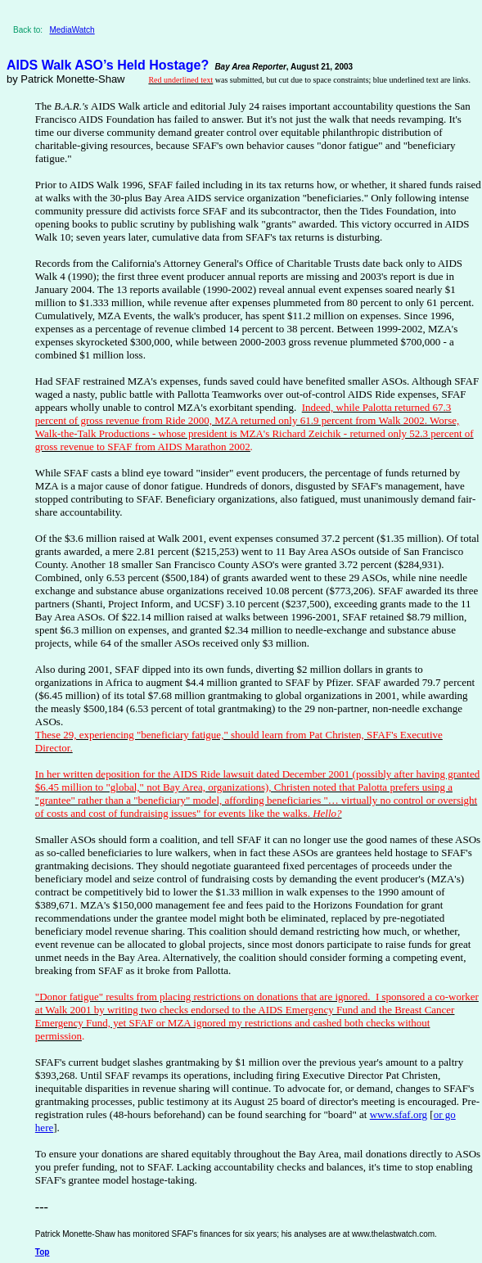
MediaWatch (71, 29)
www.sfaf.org (398, 1114)
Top (42, 1251)
